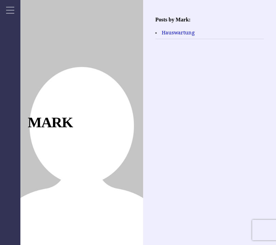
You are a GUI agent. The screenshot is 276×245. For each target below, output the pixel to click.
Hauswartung (178, 32)
